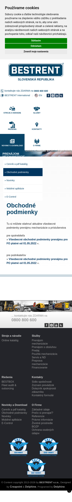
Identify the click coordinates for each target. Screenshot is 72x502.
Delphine (30, 486)
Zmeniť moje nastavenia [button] (36, 51)
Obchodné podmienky (61, 150)
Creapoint (16, 486)
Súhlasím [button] (36, 40)
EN (40, 95)
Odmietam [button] (36, 46)
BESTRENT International (17, 95)
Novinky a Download (35, 150)
